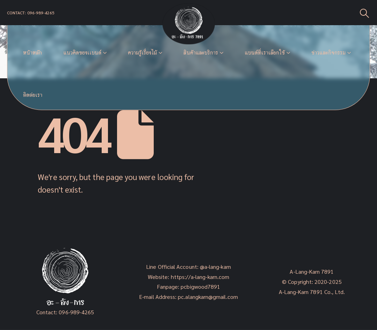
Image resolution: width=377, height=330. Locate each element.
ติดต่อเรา (32, 95)
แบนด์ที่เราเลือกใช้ (265, 52)
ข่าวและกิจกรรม (328, 52)
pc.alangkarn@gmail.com (207, 296)
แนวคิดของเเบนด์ (82, 52)
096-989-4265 (76, 312)
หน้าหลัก (32, 52)
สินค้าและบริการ (200, 52)
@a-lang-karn (215, 266)
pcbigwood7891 (200, 286)
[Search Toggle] (364, 13)
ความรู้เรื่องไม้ (142, 52)
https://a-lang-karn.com (200, 276)
